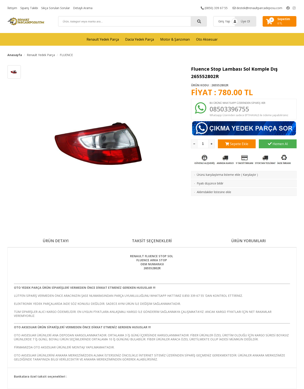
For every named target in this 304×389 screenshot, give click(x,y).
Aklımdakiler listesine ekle (214, 192)
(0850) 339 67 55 (214, 8)
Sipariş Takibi (29, 8)
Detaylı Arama (82, 8)
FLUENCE (66, 55)
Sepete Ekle (236, 144)
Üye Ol (245, 21)
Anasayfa (14, 55)
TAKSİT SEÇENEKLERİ (152, 240)
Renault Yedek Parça (103, 39)
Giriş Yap (224, 21)
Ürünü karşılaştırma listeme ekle (218, 175)
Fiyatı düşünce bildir (210, 183)
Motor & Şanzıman (175, 39)
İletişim (12, 8)
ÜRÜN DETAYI (56, 240)
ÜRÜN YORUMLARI (248, 240)
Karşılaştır (249, 175)
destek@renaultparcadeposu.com (257, 8)
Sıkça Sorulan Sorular (55, 8)
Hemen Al (278, 144)
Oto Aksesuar (207, 39)
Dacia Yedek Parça (139, 39)
